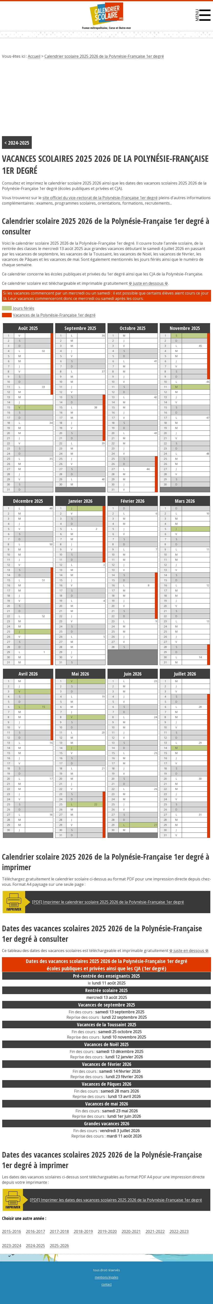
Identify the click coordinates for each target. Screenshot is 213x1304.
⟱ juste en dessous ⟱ (148, 283)
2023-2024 (11, 1245)
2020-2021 (131, 1231)
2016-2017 (35, 1231)
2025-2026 (59, 1245)
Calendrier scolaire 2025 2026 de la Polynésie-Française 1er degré (104, 56)
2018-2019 (83, 1231)
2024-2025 (35, 1245)
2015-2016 (11, 1231)
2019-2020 (107, 1231)
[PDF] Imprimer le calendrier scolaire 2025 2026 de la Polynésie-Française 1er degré (108, 902)
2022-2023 (179, 1231)
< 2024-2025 (16, 142)
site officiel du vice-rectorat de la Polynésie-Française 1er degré (100, 197)
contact (106, 1284)
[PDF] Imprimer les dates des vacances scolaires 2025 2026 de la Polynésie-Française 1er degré (116, 1200)
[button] (203, 15)
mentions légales (106, 1277)
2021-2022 (155, 1231)
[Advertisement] (106, 99)
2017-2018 (59, 1231)
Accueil (34, 56)
